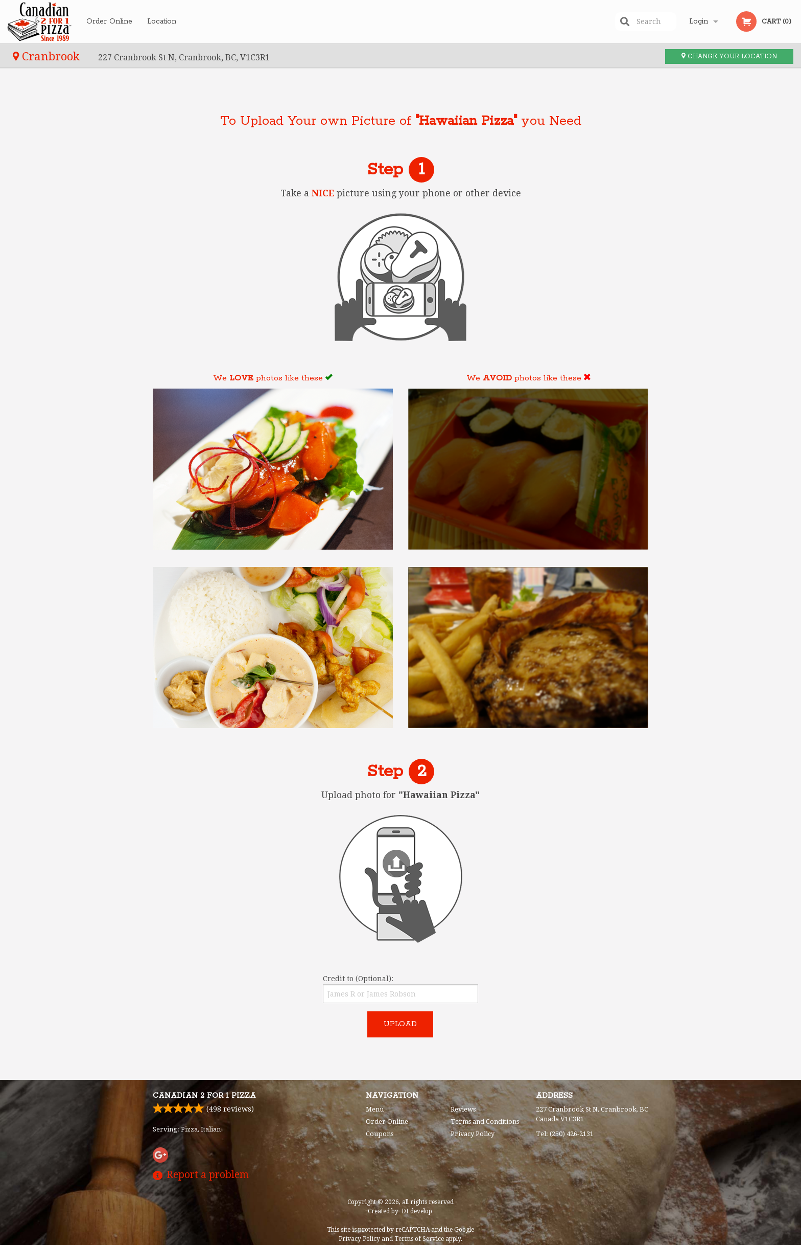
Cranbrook (48, 56)
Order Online (109, 21)
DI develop (417, 1211)
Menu (375, 1109)
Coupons (379, 1134)
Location (161, 21)
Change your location (729, 56)
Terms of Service (419, 1238)
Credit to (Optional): (400, 989)
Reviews (463, 1109)
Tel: (565, 1134)
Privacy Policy (472, 1134)
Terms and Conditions (485, 1121)
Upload (400, 1024)
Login (698, 21)
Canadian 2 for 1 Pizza (204, 1095)
